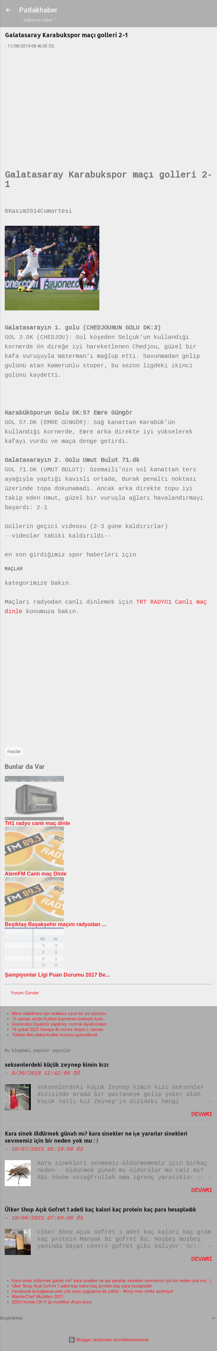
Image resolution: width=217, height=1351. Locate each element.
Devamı (201, 1115)
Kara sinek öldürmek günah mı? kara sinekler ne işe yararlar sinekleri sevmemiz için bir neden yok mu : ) (96, 1137)
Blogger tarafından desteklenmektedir (108, 1339)
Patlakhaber (38, 10)
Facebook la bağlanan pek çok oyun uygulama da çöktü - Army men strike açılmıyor (93, 1291)
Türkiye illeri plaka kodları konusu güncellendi (54, 1034)
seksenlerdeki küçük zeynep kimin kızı (56, 1064)
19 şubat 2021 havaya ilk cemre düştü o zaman (57, 1029)
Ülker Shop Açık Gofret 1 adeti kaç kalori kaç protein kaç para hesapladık (100, 1209)
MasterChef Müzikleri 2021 (38, 1296)
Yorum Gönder (25, 993)
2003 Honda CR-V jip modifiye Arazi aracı (52, 1302)
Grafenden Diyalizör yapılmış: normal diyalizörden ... (61, 1024)
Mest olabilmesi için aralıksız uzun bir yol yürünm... (60, 1013)
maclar (14, 751)
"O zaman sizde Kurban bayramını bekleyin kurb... (59, 1019)
